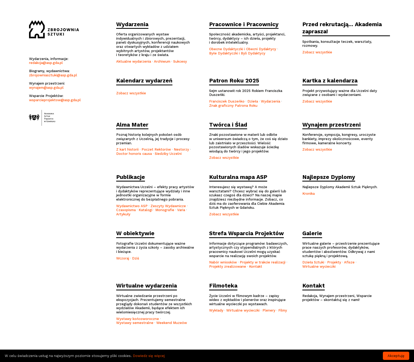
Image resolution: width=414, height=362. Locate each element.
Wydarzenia (271, 101)
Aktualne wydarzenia (133, 61)
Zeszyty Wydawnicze (168, 206)
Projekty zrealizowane (227, 266)
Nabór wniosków (223, 262)
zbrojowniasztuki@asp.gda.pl (53, 75)
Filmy (282, 310)
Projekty (334, 262)
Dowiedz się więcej (149, 356)
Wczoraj (122, 258)
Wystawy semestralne (134, 323)
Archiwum (162, 61)
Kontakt (255, 266)
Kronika (308, 194)
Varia (181, 210)
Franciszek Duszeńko (226, 101)
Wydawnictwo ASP (132, 206)
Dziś (135, 258)
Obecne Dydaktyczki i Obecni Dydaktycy (242, 49)
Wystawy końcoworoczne (137, 319)
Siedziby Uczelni (168, 154)
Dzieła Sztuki (313, 262)
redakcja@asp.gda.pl (46, 63)
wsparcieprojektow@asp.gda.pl (55, 100)
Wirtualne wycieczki (319, 266)
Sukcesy (180, 61)
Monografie (164, 210)
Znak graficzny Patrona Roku (233, 106)
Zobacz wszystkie (317, 52)
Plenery (268, 310)
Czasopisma (126, 210)
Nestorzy (181, 149)
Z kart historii (127, 149)
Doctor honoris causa (134, 154)
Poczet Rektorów (156, 149)
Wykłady (216, 310)
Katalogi (145, 210)
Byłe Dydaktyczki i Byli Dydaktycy (237, 53)
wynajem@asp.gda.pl (46, 88)
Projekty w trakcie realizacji (262, 262)
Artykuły (123, 214)
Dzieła (252, 101)
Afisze (349, 262)
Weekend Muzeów (171, 323)
